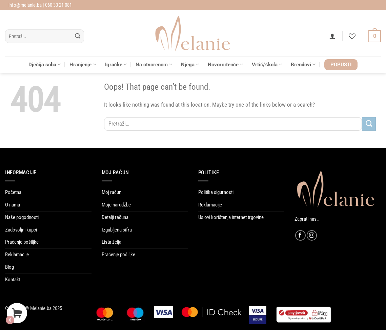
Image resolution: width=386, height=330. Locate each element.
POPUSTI (340, 65)
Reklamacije (17, 254)
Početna (13, 192)
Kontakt (12, 280)
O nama (12, 205)
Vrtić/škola (267, 64)
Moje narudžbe (116, 205)
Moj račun (111, 192)
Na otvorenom (154, 64)
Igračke (116, 64)
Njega (190, 64)
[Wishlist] (352, 36)
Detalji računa (115, 217)
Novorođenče (225, 64)
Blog (9, 267)
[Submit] (77, 36)
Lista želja (111, 242)
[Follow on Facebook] (300, 235)
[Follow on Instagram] (312, 235)
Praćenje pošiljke (22, 242)
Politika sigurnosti (215, 192)
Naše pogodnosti (22, 217)
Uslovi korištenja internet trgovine (231, 217)
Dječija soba (44, 64)
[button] (332, 36)
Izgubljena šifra (117, 230)
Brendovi (303, 64)
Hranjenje (82, 64)
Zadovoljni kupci (21, 230)
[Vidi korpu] (374, 36)
